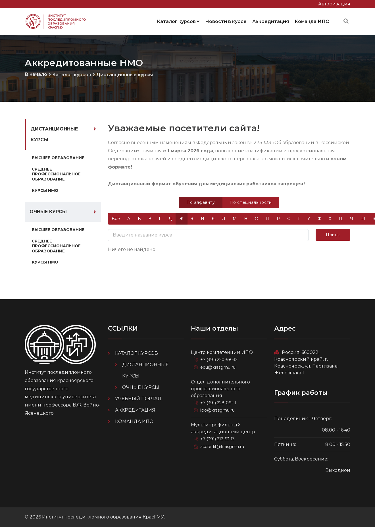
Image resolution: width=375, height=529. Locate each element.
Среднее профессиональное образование (56, 175)
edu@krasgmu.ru (218, 368)
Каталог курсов (178, 21)
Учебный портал (138, 400)
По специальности (251, 202)
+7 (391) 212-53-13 (218, 439)
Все (116, 218)
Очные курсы (48, 213)
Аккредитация (270, 21)
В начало (36, 74)
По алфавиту (201, 202)
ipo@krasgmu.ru (217, 411)
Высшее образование (58, 159)
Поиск (333, 234)
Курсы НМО (45, 191)
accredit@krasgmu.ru (222, 447)
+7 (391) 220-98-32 (219, 361)
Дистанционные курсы (124, 74)
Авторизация (334, 4)
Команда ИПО (312, 21)
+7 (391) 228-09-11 (218, 403)
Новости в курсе (226, 21)
